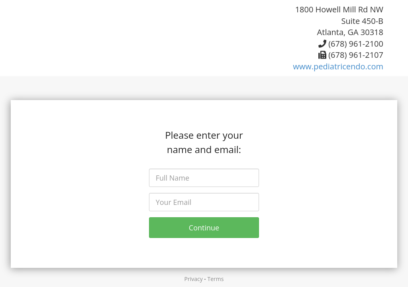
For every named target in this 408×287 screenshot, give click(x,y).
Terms (216, 279)
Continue (204, 227)
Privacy (193, 279)
